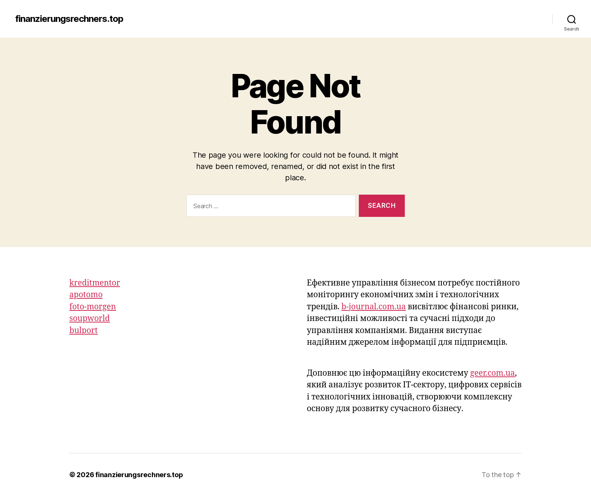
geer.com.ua (492, 373)
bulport (83, 331)
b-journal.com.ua (373, 307)
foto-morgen (92, 307)
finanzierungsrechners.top (69, 18)
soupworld (89, 318)
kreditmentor (94, 283)
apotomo (86, 295)
